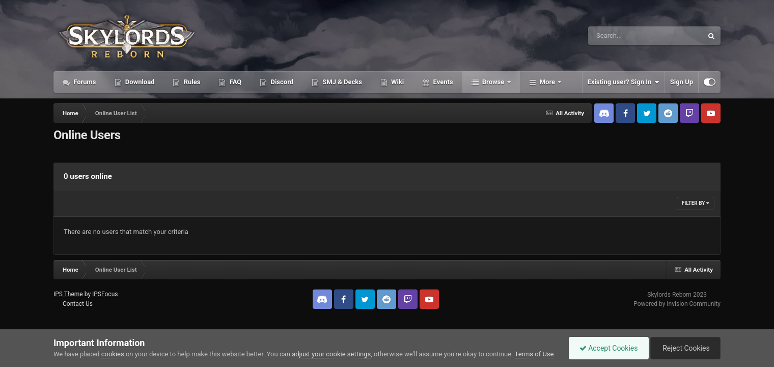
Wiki (397, 82)
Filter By (695, 203)
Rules (191, 82)
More (547, 82)
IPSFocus (105, 294)
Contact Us (78, 303)
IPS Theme (68, 294)
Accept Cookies (608, 348)
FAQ (234, 82)
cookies (112, 354)
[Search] (619, 36)
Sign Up (681, 82)
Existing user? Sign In (623, 82)
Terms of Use (534, 354)
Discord (281, 82)
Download (139, 82)
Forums (84, 82)
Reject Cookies (685, 348)
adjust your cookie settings (331, 354)
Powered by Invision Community (677, 303)
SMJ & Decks (341, 82)
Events (442, 82)
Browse (493, 82)
